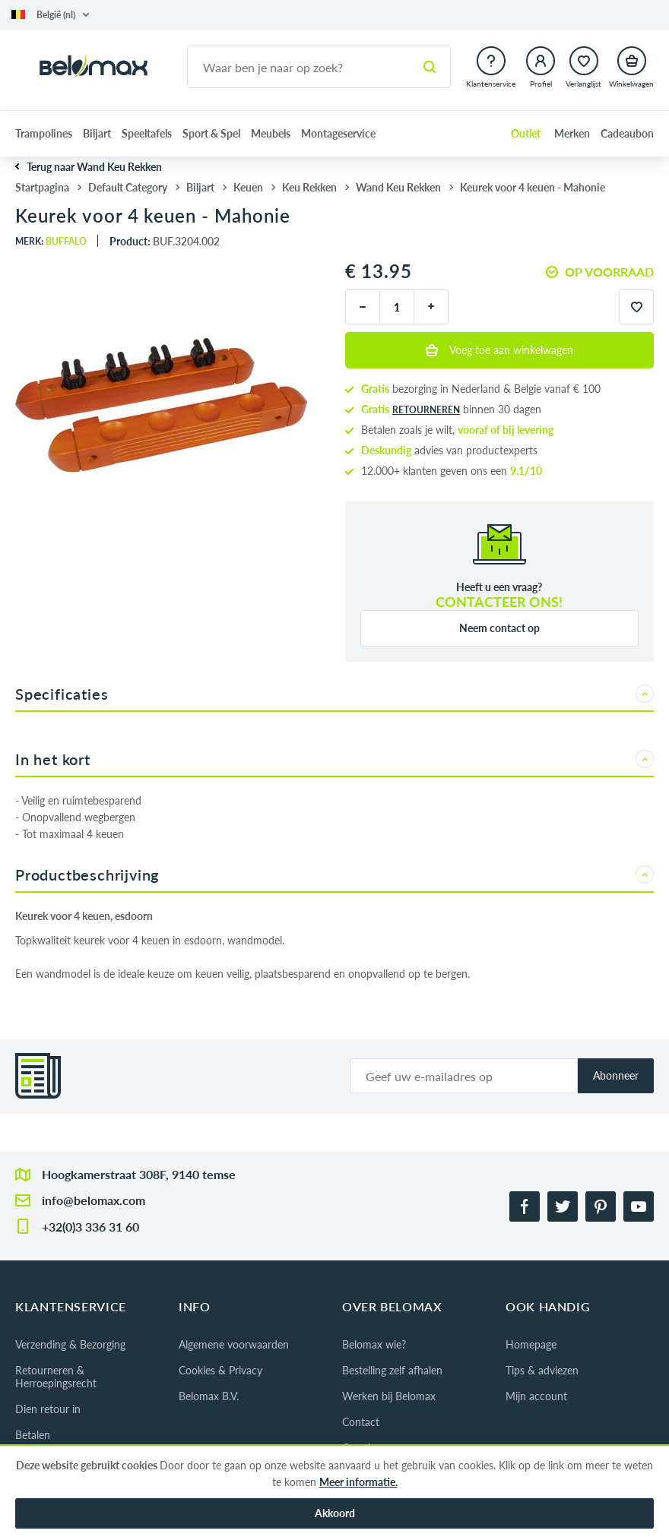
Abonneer (616, 1075)
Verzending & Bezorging (70, 1344)
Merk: (51, 241)
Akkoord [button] (335, 1513)
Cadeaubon (627, 133)
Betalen (32, 1434)
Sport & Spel (211, 133)
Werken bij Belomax (389, 1396)
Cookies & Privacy (220, 1370)
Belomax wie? (374, 1344)
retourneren (426, 410)
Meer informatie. (358, 1481)
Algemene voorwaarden (234, 1344)
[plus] (431, 306)
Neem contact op (499, 627)
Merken (572, 133)
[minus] (362, 306)
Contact (360, 1421)
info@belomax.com (93, 1200)
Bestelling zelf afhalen (392, 1370)
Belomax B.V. (209, 1396)
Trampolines (43, 133)
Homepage (531, 1344)
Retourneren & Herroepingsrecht (56, 1377)
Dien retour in (48, 1408)
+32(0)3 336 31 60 (90, 1226)
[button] (50, 15)
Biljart (97, 133)
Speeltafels (147, 133)
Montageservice (338, 133)
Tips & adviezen (542, 1370)
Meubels (270, 133)
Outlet (526, 133)
